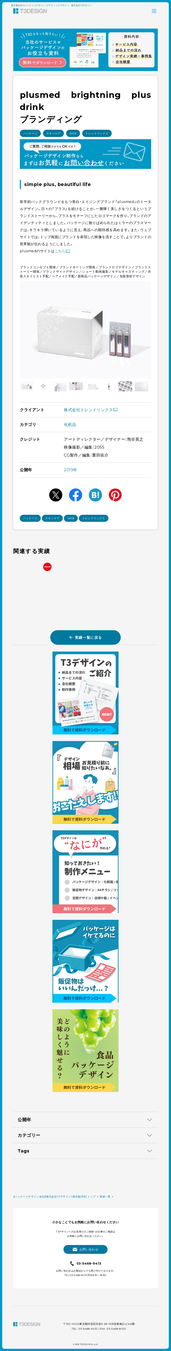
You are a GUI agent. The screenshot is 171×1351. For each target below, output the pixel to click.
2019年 (70, 469)
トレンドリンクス (97, 133)
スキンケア (53, 133)
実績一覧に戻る (85, 637)
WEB (73, 133)
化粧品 (70, 424)
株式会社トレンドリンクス (90, 409)
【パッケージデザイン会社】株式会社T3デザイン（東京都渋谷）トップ (54, 1313)
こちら (63, 251)
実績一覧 (105, 1313)
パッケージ (30, 133)
